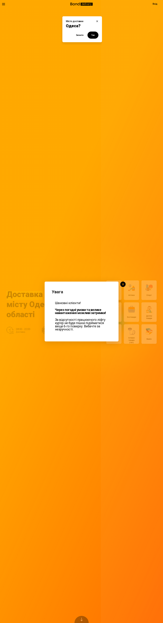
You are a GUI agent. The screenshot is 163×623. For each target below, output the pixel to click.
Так (93, 35)
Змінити (79, 35)
